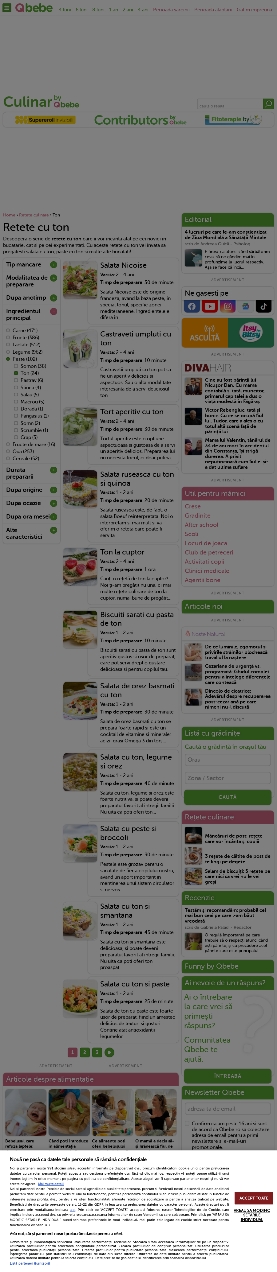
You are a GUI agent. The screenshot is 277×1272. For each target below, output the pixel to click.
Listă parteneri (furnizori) (30, 1264)
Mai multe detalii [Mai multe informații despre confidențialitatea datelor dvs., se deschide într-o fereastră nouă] (51, 1184)
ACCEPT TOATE (253, 1198)
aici (72, 1210)
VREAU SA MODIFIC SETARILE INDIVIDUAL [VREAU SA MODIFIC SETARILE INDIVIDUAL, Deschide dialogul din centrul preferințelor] (252, 1215)
